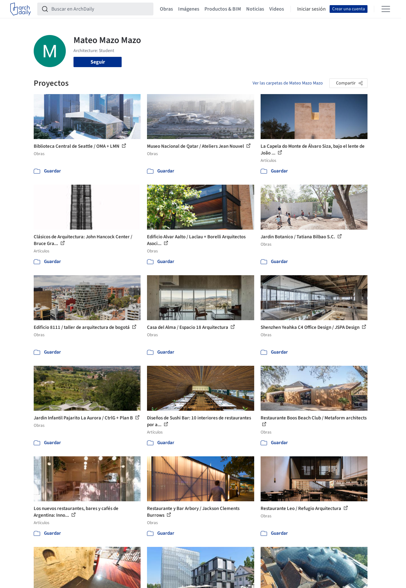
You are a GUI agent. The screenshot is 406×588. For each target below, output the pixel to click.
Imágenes (188, 9)
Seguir (98, 62)
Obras (166, 9)
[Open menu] (386, 9)
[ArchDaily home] (20, 9)
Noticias (255, 9)
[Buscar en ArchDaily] (100, 9)
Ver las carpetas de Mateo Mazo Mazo (288, 83)
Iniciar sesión (311, 9)
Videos (276, 9)
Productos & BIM (222, 9)
